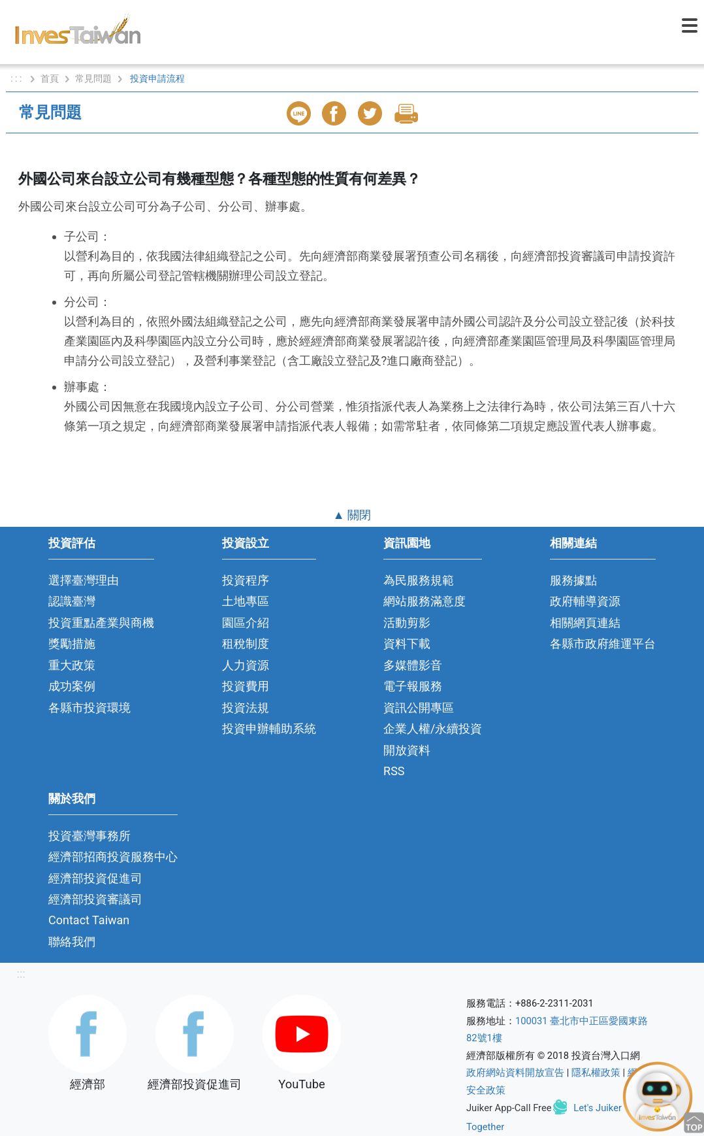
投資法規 (245, 707)
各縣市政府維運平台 (603, 643)
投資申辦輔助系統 (269, 728)
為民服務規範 (418, 580)
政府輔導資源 (585, 601)
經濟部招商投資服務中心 (113, 856)
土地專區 (245, 601)
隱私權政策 (595, 1072)
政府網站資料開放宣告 (515, 1072)
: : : (17, 78)
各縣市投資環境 (89, 707)
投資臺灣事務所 (89, 836)
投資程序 (245, 580)
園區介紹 (245, 622)
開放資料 (406, 750)
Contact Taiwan (88, 920)
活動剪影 (406, 622)
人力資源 (245, 665)
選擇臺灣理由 (83, 580)
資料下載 (406, 643)
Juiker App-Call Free (509, 1108)
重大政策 (71, 665)
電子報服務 (412, 686)
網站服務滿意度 (424, 601)
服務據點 (573, 580)
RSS (394, 771)
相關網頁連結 (585, 622)
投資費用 (245, 686)
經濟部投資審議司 (95, 899)
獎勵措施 (71, 643)
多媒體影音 (412, 665)
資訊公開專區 (418, 707)
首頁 (49, 78)
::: (20, 973)
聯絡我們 (71, 941)
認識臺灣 (71, 601)
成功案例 (71, 686)
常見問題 (93, 78)
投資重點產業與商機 (101, 622)
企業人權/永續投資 (432, 728)
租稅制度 (245, 643)
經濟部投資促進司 (95, 878)
